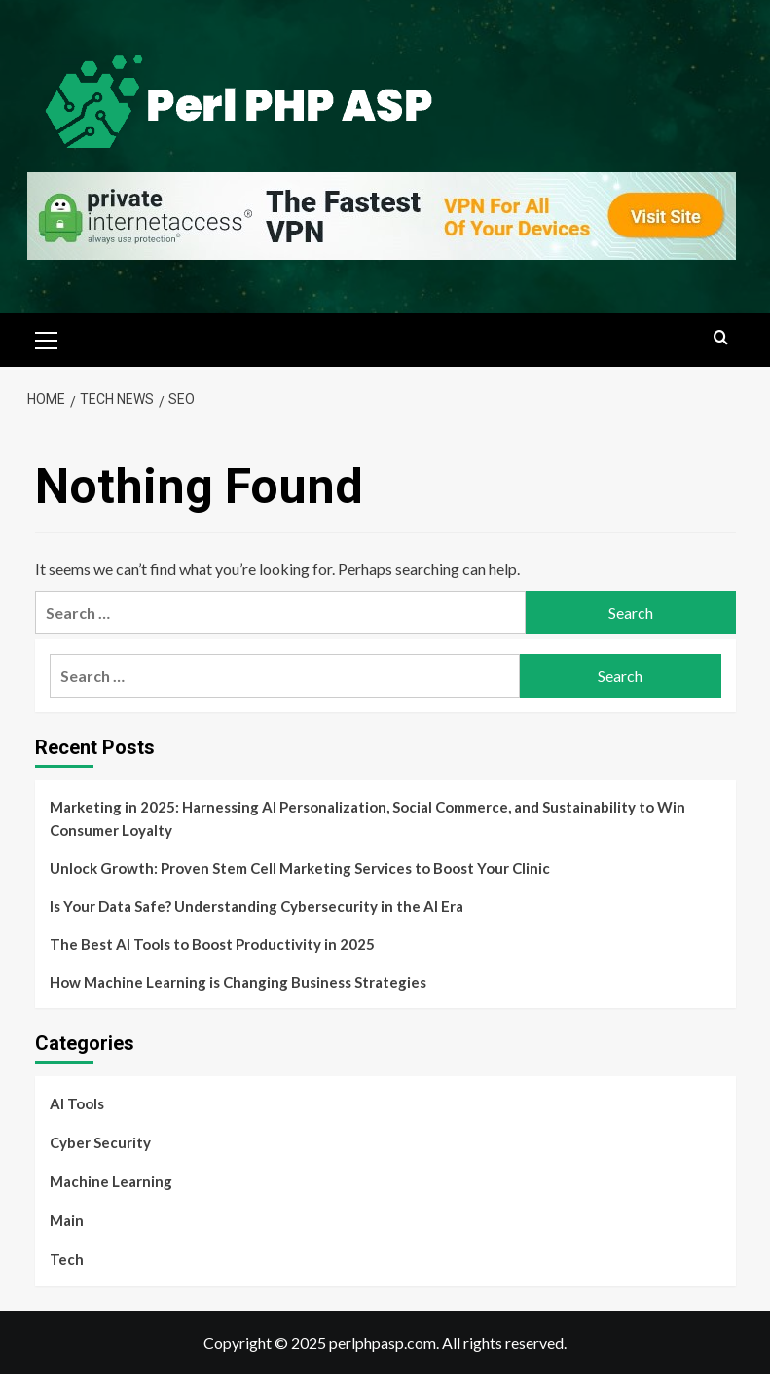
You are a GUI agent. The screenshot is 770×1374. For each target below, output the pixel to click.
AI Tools (77, 1103)
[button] (46, 337)
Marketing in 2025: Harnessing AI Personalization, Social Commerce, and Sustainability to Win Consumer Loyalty (367, 818)
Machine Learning (111, 1181)
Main (67, 1220)
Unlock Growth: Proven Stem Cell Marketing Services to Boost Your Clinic (300, 868)
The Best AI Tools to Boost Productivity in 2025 (212, 944)
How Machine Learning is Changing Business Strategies (238, 982)
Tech (67, 1259)
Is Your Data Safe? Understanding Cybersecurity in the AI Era (256, 906)
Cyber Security (100, 1142)
